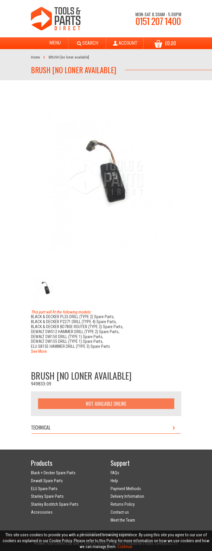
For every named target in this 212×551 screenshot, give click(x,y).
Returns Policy (123, 504)
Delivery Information (127, 496)
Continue (124, 546)
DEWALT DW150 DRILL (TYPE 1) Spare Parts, (67, 336)
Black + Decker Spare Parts (53, 472)
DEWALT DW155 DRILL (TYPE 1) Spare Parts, (67, 341)
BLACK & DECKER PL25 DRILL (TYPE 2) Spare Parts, (72, 316)
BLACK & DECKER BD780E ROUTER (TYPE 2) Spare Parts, (77, 326)
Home (35, 57)
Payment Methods (126, 488)
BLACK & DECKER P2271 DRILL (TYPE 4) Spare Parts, (74, 321)
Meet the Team (123, 520)
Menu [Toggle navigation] (49, 43)
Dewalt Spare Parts (47, 480)
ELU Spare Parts (44, 488)
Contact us (120, 512)
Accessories (41, 512)
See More (39, 351)
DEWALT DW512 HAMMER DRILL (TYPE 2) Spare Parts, (75, 331)
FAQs (115, 472)
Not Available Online (106, 403)
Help (114, 480)
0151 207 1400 (158, 21)
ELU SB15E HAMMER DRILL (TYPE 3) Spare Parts (70, 346)
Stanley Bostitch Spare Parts (54, 504)
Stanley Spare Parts (47, 496)
